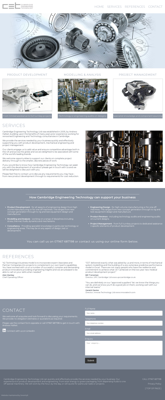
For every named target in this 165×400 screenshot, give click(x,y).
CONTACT (155, 6)
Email (87, 329)
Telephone (90, 319)
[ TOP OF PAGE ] (153, 388)
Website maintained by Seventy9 (14, 395)
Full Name (90, 309)
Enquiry (89, 339)
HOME (99, 6)
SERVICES (114, 6)
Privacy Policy (154, 384)
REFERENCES (135, 6)
